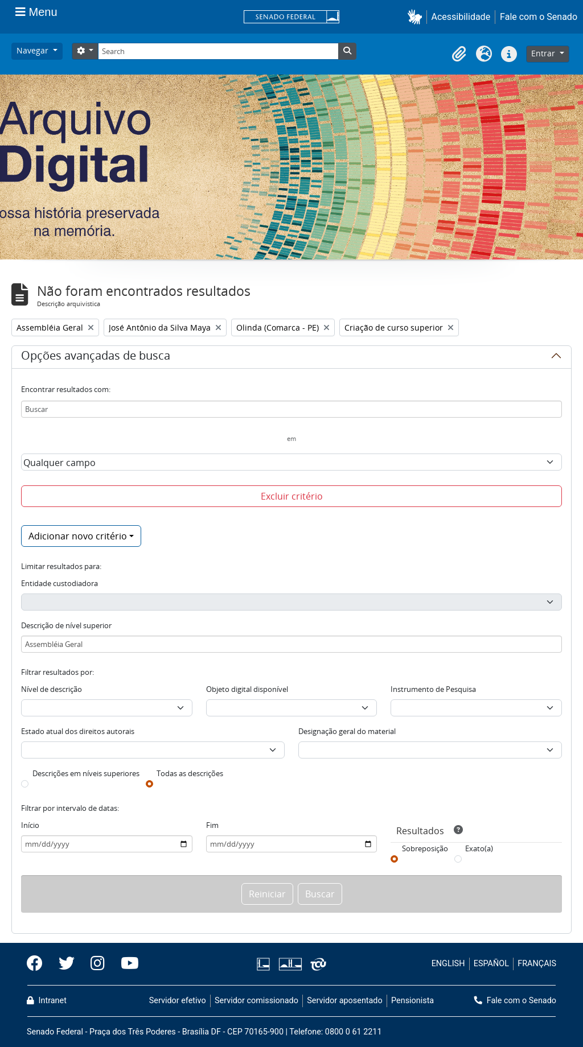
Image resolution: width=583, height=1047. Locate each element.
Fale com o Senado (538, 16)
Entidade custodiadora (59, 583)
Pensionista (412, 1000)
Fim (212, 825)
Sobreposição (425, 848)
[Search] (218, 51)
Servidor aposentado (344, 1000)
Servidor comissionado (256, 1000)
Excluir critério (292, 496)
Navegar (34, 50)
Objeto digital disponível (247, 689)
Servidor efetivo (177, 1000)
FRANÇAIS (537, 963)
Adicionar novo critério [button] (77, 536)
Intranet (47, 1000)
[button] (417, 16)
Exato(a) (479, 848)
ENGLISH (448, 963)
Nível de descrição (51, 689)
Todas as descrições (190, 773)
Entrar (544, 53)
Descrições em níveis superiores (85, 773)
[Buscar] (291, 409)
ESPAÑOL (491, 963)
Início (30, 825)
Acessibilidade (461, 16)
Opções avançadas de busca (95, 357)
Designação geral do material (347, 731)
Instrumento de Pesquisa (433, 689)
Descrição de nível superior (66, 625)
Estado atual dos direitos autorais (77, 731)
